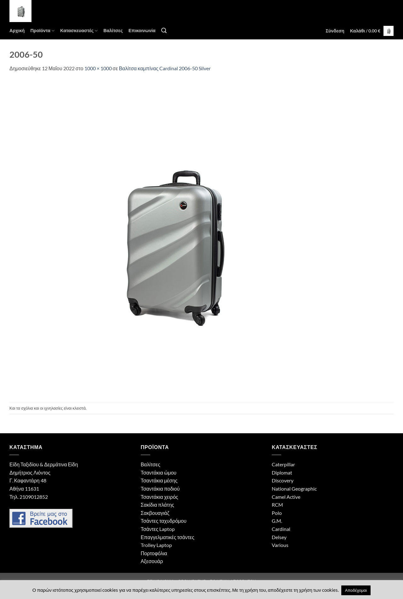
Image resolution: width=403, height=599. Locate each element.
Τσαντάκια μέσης (159, 480)
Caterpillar (283, 464)
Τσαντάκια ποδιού (160, 489)
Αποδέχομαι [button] (356, 590)
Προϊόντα (42, 31)
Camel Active (286, 497)
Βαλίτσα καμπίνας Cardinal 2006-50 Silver (165, 68)
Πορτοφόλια (154, 553)
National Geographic (294, 489)
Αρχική (17, 30)
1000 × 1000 (98, 68)
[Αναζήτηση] (164, 30)
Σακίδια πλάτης (157, 505)
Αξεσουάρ (152, 561)
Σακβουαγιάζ (155, 513)
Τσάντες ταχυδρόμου (164, 521)
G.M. (277, 521)
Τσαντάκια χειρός (159, 497)
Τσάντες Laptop (158, 529)
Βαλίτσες (112, 30)
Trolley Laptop (156, 545)
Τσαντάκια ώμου (159, 472)
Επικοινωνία (142, 30)
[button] (335, 31)
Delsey (279, 537)
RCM (277, 505)
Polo (277, 513)
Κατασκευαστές (79, 31)
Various (280, 545)
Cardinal (281, 529)
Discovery (282, 480)
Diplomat (282, 472)
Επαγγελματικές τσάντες (167, 537)
